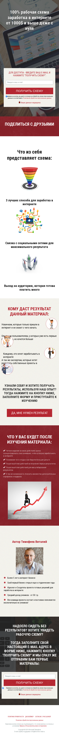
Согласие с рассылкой (43, 716)
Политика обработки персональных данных (29, 720)
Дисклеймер (29, 716)
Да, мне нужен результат (29, 413)
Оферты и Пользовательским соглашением (33, 726)
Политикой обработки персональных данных (37, 98)
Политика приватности (16, 716)
